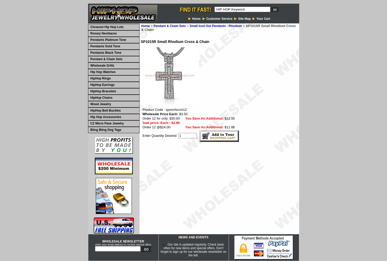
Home (145, 26)
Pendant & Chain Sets (170, 26)
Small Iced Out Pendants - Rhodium (216, 26)
